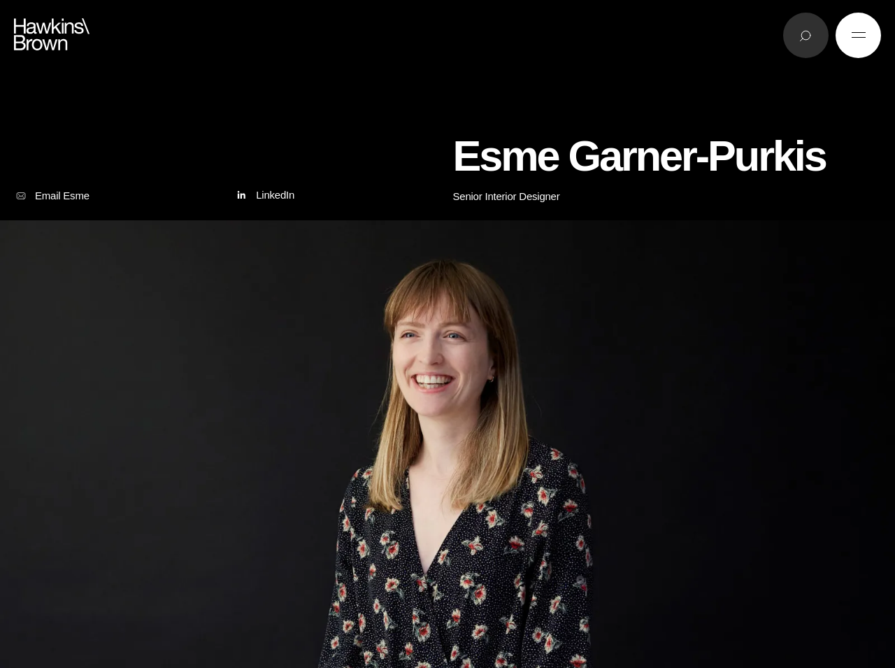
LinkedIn (264, 195)
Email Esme (52, 196)
